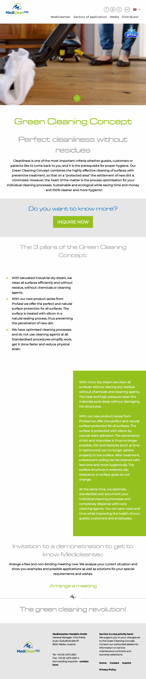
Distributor (130, 16)
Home (103, 663)
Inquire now (73, 222)
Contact (114, 663)
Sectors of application (90, 16)
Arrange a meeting (73, 586)
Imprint (126, 663)
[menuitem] (60, 17)
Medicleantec (61, 16)
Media (114, 16)
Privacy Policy (107, 669)
